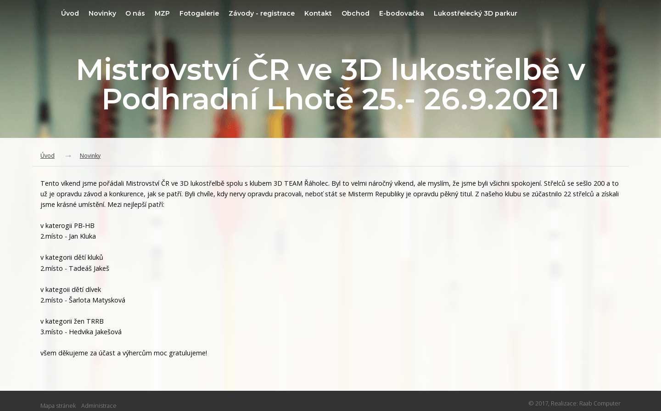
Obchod (402, 13)
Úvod (101, 13)
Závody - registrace (303, 13)
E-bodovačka (449, 13)
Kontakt (362, 13)
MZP (199, 13)
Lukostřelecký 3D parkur (526, 13)
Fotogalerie (238, 13)
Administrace (99, 406)
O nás (170, 13)
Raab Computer (600, 404)
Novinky (135, 13)
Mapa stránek (58, 406)
